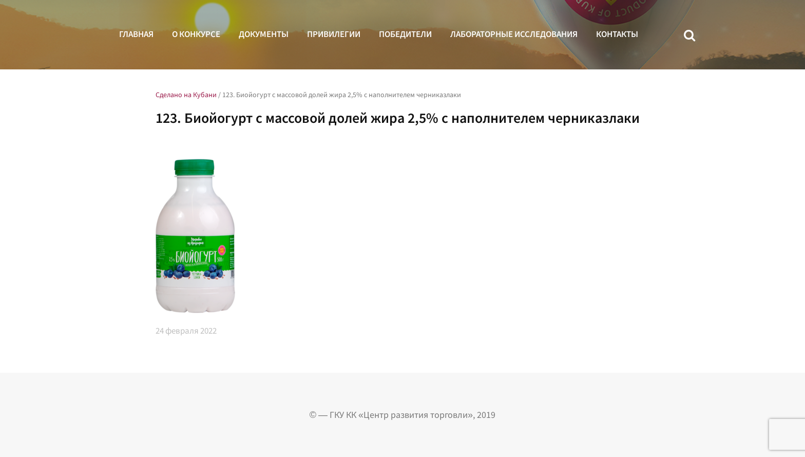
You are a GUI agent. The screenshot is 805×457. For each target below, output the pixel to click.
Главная (136, 34)
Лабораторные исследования (514, 34)
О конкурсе (196, 34)
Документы (264, 34)
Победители (405, 34)
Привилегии (333, 34)
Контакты (617, 34)
